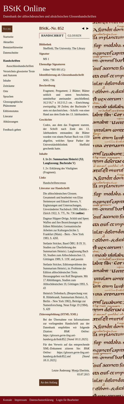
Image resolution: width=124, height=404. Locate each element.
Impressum (21, 400)
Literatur (8, 116)
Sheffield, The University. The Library (64, 48)
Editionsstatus (11, 111)
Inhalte (7, 80)
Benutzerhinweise (13, 47)
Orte (5, 91)
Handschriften (11, 60)
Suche (7, 28)
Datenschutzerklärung (41, 400)
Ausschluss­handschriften (19, 66)
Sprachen (8, 96)
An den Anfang (49, 382)
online (80, 213)
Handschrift (52, 35)
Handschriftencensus (54, 182)
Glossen (74, 35)
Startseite (8, 36)
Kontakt (7, 400)
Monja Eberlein (80, 370)
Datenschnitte (10, 52)
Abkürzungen (10, 121)
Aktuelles (8, 42)
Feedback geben (12, 129)
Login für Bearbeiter (67, 400)
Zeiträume (8, 85)
